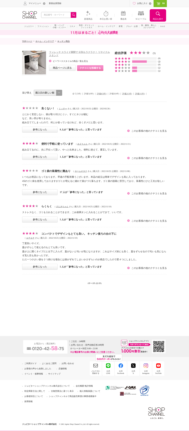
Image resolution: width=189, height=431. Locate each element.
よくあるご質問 (49, 363)
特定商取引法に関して (34, 391)
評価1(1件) (140, 94)
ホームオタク (81, 171)
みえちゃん (82, 144)
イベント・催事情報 (33, 374)
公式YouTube (158, 372)
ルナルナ (30, 238)
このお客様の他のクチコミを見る (149, 131)
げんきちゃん (62, 207)
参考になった (40, 129)
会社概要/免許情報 (84, 386)
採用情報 (28, 401)
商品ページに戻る (62, 68)
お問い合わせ (68, 363)
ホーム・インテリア (44, 41)
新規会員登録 (55, 3)
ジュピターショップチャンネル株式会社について (47, 386)
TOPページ (27, 41)
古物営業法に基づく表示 (62, 391)
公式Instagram (145, 372)
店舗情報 (62, 369)
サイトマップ (54, 374)
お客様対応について (33, 396)
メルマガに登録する (95, 372)
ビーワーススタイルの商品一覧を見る (70, 61)
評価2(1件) (127, 94)
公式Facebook (120, 372)
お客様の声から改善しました (37, 369)
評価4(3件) (101, 94)
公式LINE (108, 372)
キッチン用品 (63, 41)
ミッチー (63, 109)
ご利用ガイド (30, 363)
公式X (133, 372)
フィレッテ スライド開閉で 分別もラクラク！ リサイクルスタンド (79, 54)
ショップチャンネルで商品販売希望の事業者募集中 (72, 396)
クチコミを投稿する (90, 68)
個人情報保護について (90, 391)
